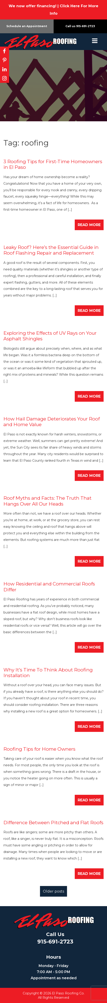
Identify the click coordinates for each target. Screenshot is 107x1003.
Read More (89, 225)
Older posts (53, 891)
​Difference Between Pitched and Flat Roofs (53, 822)
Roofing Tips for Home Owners (39, 749)
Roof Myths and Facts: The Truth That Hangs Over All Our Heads (47, 500)
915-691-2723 (85, 26)
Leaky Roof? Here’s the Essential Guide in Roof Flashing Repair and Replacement (51, 250)
